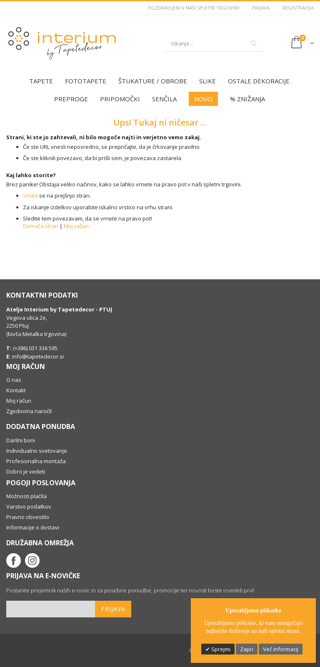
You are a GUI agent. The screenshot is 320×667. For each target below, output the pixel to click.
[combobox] (213, 43)
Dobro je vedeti (25, 471)
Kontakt (16, 390)
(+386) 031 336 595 (35, 348)
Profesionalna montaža (36, 461)
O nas (13, 380)
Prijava (261, 8)
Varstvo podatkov (28, 506)
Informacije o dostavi (32, 527)
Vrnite (30, 195)
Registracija (298, 8)
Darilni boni (20, 440)
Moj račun (76, 226)
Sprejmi (220, 649)
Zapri (246, 649)
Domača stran (40, 226)
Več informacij (280, 649)
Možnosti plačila (26, 496)
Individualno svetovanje (36, 450)
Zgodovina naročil (29, 411)
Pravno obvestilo (27, 517)
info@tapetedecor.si (38, 356)
